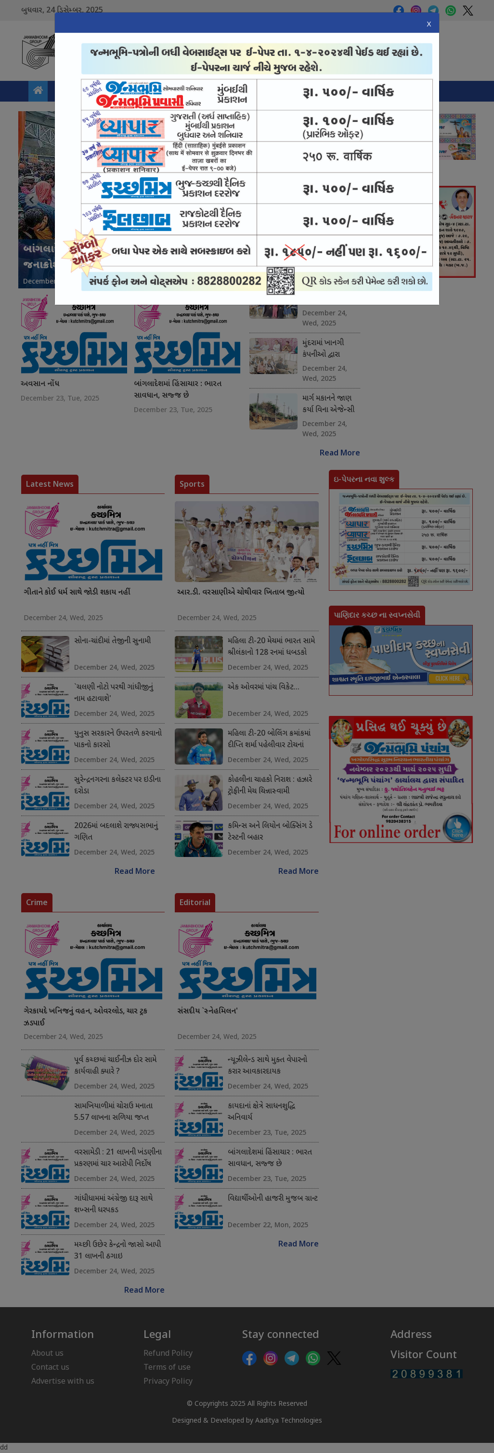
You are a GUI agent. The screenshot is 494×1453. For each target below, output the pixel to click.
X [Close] (429, 24)
